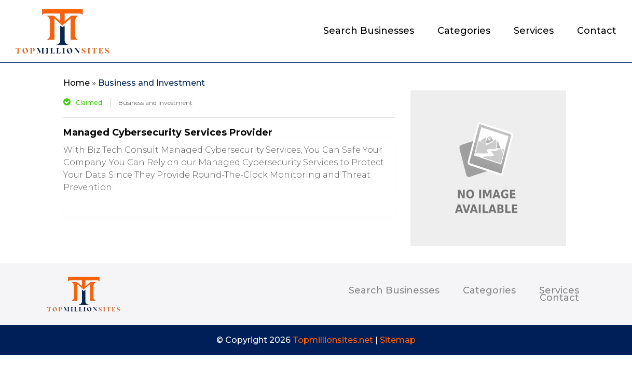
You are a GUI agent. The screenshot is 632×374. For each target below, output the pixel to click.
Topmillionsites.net (333, 340)
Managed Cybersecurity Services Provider (167, 132)
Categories (463, 31)
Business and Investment (151, 83)
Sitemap (398, 340)
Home (76, 83)
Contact (596, 31)
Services (534, 31)
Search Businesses (368, 31)
